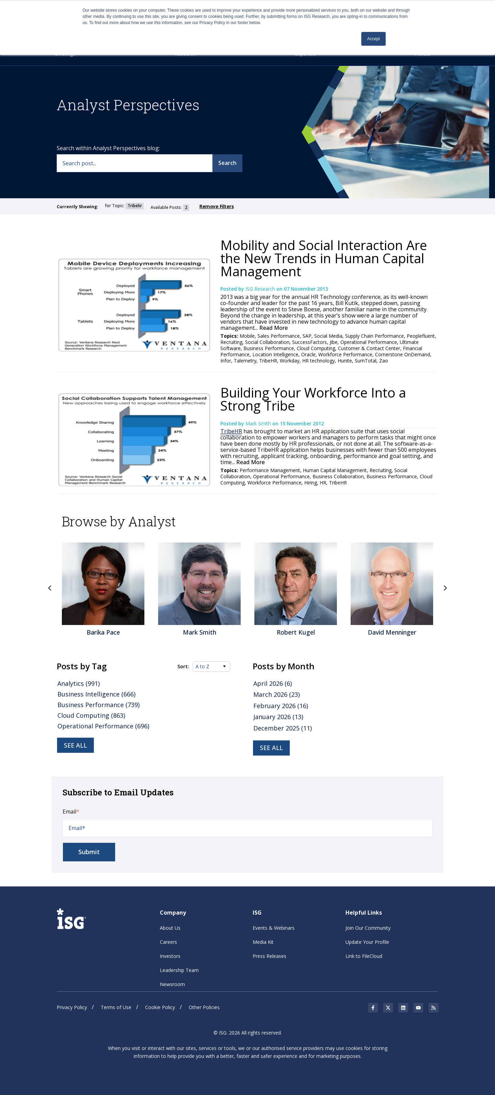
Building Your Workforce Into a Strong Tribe (313, 398)
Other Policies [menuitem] (204, 1007)
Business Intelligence (96, 694)
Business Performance (268, 348)
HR (323, 482)
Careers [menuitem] (168, 942)
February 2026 (280, 706)
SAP (306, 336)
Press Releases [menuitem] (269, 956)
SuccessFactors (309, 342)
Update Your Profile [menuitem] (367, 942)
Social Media (328, 336)
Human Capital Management (335, 470)
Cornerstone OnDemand (402, 354)
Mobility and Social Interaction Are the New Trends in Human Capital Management (323, 258)
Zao (383, 360)
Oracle (308, 354)
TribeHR (268, 360)
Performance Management (270, 470)
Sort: (183, 666)
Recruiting (231, 342)
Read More (273, 328)
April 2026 (272, 683)
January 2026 (278, 717)
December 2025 (282, 728)
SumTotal (365, 360)
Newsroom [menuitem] (172, 984)
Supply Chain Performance (374, 336)
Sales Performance (278, 336)
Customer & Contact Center (369, 348)
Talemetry (245, 360)
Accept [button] (373, 38)
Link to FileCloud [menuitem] (363, 956)
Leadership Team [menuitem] (179, 970)
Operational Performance (368, 342)
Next (445, 588)
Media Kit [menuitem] (263, 942)
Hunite (345, 360)
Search (227, 163)
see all (271, 748)
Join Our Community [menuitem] (367, 928)
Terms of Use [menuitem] (116, 1007)
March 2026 (276, 694)
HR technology (318, 360)
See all (75, 745)
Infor (225, 360)
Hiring (310, 482)
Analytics (78, 683)
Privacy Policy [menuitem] (72, 1007)
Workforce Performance (345, 354)
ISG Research (260, 289)
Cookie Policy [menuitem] (160, 1007)
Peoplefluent (421, 336)
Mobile (247, 336)
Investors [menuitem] (170, 956)
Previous (49, 588)
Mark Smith (258, 423)
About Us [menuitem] (170, 928)
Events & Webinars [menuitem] (274, 928)
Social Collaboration (267, 342)
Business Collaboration (338, 476)
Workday (289, 360)
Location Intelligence (275, 354)
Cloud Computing (316, 348)
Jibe (334, 342)
